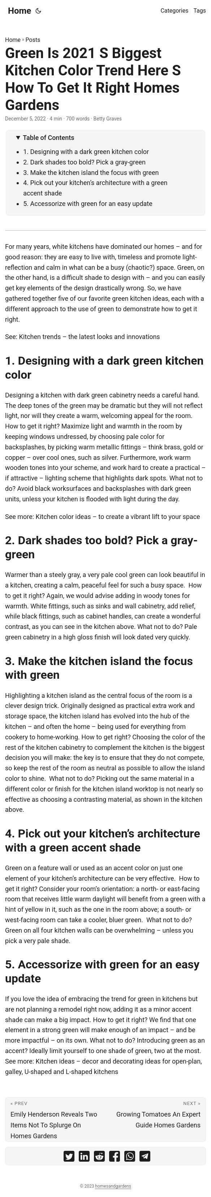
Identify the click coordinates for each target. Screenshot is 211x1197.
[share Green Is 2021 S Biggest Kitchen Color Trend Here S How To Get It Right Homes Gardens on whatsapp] (129, 1158)
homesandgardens (113, 1186)
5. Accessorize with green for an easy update (87, 203)
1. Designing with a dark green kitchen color (86, 151)
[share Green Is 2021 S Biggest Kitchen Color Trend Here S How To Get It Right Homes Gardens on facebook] (114, 1158)
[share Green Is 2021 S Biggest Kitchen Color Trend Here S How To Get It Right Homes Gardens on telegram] (144, 1158)
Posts (33, 39)
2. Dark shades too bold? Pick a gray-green (84, 162)
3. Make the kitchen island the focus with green (91, 172)
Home (19, 11)
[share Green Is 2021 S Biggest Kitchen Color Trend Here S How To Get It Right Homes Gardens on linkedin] (84, 1158)
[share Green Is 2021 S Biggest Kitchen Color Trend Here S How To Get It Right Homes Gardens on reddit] (99, 1158)
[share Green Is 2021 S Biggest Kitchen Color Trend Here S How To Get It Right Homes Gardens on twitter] (69, 1158)
